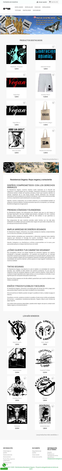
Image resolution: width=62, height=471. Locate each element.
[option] (31, 25)
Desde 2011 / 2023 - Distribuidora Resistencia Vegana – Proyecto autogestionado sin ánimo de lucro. (31, 468)
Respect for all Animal (46, 150)
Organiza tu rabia (45, 370)
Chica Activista (17, 370)
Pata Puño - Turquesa (16, 66)
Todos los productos (50, 159)
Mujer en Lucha (17, 342)
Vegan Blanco (16, 122)
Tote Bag (18, 10)
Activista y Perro (45, 94)
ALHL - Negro (44, 342)
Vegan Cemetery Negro (45, 122)
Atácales (45, 398)
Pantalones (27, 10)
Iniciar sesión (35, 455)
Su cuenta (36, 448)
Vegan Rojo (16, 94)
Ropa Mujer (29, 7)
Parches (38, 7)
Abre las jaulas (16, 150)
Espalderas (46, 7)
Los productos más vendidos (47, 435)
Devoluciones (7, 457)
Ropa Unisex (19, 7)
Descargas (36, 10)
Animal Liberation (45, 426)
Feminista (17, 426)
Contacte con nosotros (10, 2)
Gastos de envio (7, 455)
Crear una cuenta (37, 457)
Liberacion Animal (45, 66)
